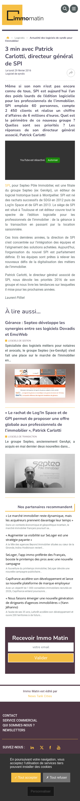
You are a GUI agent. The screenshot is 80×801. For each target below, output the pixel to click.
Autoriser (53, 160)
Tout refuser (56, 777)
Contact (10, 715)
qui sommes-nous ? (19, 725)
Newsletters (14, 730)
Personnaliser (41, 791)
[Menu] (74, 9)
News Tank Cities (40, 696)
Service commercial (20, 720)
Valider (40, 657)
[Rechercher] (65, 9)
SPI (7, 185)
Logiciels (20, 37)
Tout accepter (25, 777)
